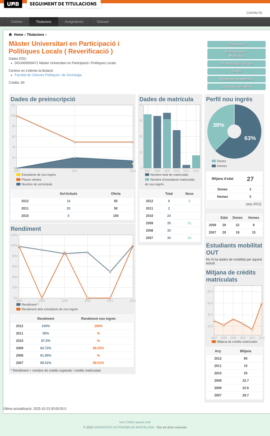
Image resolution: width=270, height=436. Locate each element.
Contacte (254, 12)
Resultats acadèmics (236, 79)
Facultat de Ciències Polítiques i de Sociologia (48, 75)
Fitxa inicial (236, 44)
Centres (17, 22)
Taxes (236, 71)
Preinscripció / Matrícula (236, 54)
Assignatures (74, 22)
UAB (14, 4)
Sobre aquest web (139, 422)
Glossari (103, 22)
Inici (121, 422)
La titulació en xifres (237, 87)
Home (18, 35)
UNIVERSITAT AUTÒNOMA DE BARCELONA (124, 427)
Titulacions (43, 22)
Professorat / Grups (236, 63)
